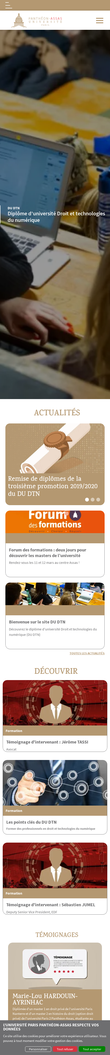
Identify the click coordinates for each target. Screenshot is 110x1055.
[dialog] (55, 1037)
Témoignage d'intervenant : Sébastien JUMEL (50, 925)
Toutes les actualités (87, 653)
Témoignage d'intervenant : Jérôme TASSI (47, 762)
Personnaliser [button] (38, 1049)
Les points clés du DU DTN (31, 842)
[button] (87, 500)
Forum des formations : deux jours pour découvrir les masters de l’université (47, 552)
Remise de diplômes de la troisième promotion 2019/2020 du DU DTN (53, 487)
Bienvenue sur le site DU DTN (57, 622)
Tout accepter (92, 1049)
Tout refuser (65, 1049)
